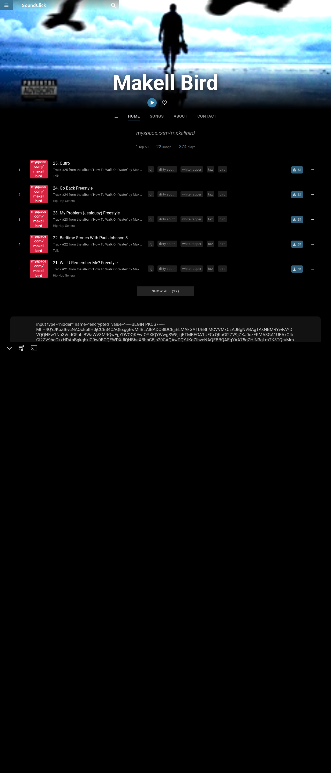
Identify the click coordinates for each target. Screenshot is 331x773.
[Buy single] (299, 169)
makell (153, 568)
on (141, 568)
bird (224, 169)
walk (95, 568)
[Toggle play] (18, 169)
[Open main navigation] (6, 5)
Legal (139, 742)
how (115, 568)
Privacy (123, 742)
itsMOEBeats (144, 662)
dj (152, 169)
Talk (54, 176)
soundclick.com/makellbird (42, 483)
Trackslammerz (229, 662)
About (180, 116)
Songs (157, 116)
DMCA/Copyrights (96, 742)
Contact (206, 116)
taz (211, 169)
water (129, 568)
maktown (172, 568)
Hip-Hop (26, 470)
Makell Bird (23, 453)
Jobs (70, 742)
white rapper (192, 169)
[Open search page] (326, 5)
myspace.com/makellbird (40, 490)
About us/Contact (46, 742)
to (105, 568)
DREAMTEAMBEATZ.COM (105, 662)
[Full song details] (314, 169)
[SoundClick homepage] (34, 5)
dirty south (168, 169)
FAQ (21, 742)
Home (134, 116)
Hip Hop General (63, 199)
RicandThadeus (187, 662)
